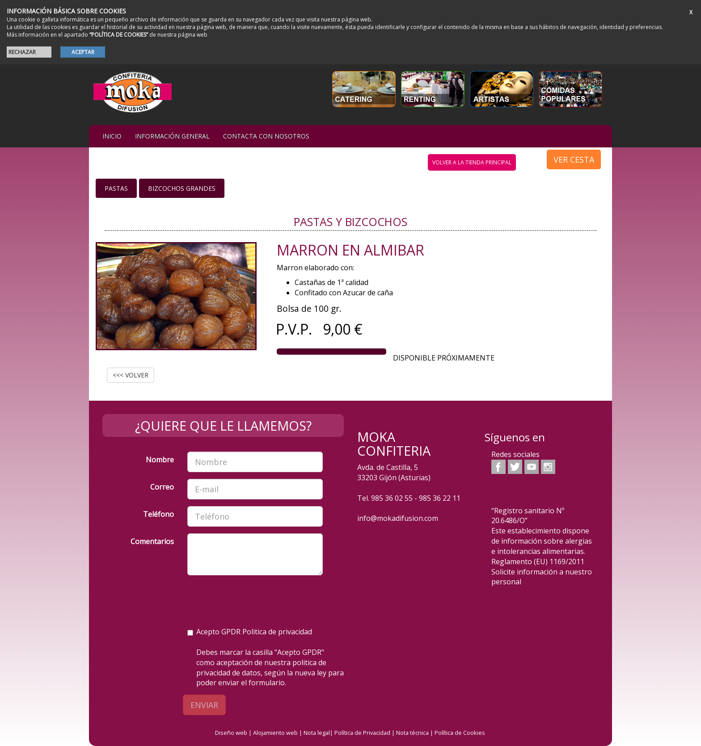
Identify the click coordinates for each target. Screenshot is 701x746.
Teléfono (158, 514)
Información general (172, 136)
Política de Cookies (460, 733)
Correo (162, 487)
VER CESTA (573, 159)
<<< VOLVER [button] (130, 375)
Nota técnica (412, 733)
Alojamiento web (275, 733)
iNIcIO (112, 136)
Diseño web (231, 733)
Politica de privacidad (277, 632)
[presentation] (255, 599)
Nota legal (317, 733)
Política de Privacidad (362, 733)
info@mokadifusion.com (397, 518)
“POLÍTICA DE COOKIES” (118, 34)
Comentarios (152, 541)
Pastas (116, 188)
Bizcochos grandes (181, 188)
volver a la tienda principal (471, 162)
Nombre (160, 460)
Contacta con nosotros (266, 136)
